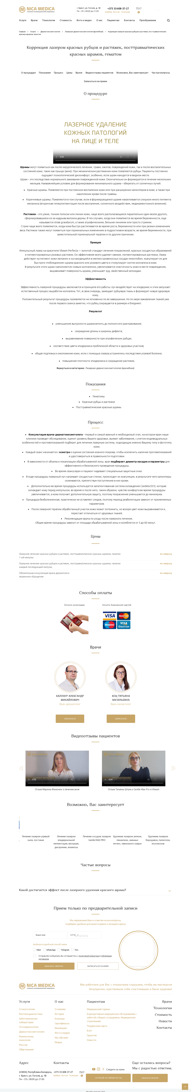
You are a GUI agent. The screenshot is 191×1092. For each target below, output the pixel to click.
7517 (138, 8)
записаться (70, 719)
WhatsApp (51, 950)
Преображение (148, 20)
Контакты (129, 20)
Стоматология (27, 1009)
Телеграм (125, 12)
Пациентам (113, 20)
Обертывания (26, 1049)
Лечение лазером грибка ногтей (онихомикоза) (42, 838)
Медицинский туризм (98, 1009)
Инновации (61, 1028)
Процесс (58, 72)
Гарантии (92, 1035)
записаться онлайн (98, 966)
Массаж (23, 1045)
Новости (91, 1040)
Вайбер (108, 12)
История (59, 1014)
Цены (69, 72)
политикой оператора (89, 956)
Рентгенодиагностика (30, 1014)
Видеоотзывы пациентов (99, 72)
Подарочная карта (97, 1026)
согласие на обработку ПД (108, 1078)
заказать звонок (150, 1078)
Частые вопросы (161, 72)
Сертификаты (62, 1023)
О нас (99, 20)
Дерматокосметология (31, 1031)
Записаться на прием (95, 81)
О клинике (60, 1009)
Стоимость (66, 20)
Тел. (77, 950)
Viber (38, 950)
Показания (45, 72)
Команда (60, 1018)
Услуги (22, 20)
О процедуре (28, 72)
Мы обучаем (61, 1037)
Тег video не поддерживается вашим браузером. (95, 134)
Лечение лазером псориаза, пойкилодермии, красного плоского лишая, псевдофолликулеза (72, 842)
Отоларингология (28, 1027)
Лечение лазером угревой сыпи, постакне (103, 838)
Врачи (34, 20)
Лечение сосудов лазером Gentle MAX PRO (164, 838)
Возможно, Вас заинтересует (132, 72)
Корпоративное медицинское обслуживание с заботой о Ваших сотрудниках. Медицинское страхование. (112, 1017)
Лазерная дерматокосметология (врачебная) (109, 368)
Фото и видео (84, 20)
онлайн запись (159, 10)
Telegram (65, 950)
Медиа (58, 1042)
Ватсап (116, 12)
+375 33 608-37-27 (118, 8)
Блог (89, 1030)
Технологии (48, 20)
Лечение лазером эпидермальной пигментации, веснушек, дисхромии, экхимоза (134, 842)
